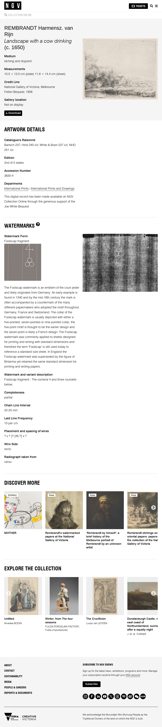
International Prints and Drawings (52, 188)
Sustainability (13, 676)
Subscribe (91, 684)
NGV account (133, 675)
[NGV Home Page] (12, 6)
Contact (9, 670)
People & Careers (15, 687)
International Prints (16, 188)
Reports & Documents (18, 693)
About (8, 665)
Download (13, 113)
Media (7, 682)
